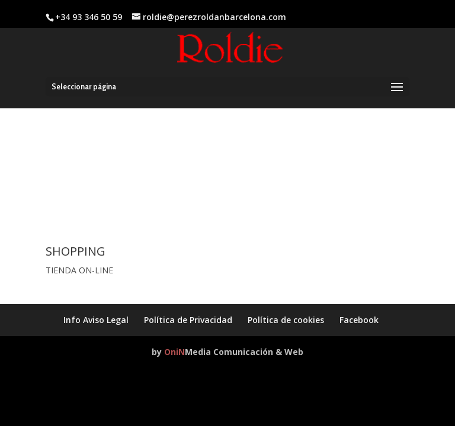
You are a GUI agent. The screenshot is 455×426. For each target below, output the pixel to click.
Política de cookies (286, 319)
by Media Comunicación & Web (227, 351)
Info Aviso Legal (96, 319)
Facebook (359, 319)
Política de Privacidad (188, 319)
